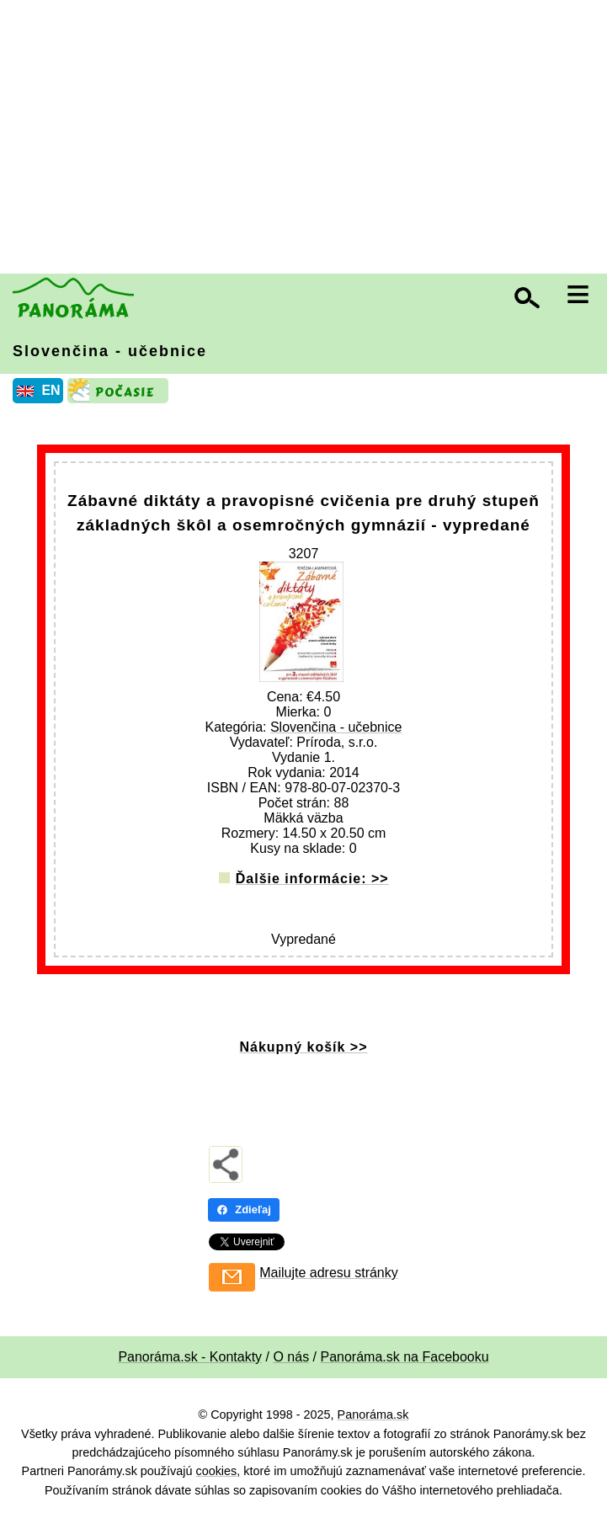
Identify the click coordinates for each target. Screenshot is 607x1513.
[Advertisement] (307, 139)
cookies (216, 1471)
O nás (291, 1357)
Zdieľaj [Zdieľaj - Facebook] (243, 1209)
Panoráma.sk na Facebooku (405, 1357)
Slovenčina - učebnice (110, 351)
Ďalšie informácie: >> (312, 878)
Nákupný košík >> (303, 1047)
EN (50, 390)
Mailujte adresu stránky (328, 1272)
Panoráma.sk (373, 1414)
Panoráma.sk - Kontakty (190, 1357)
